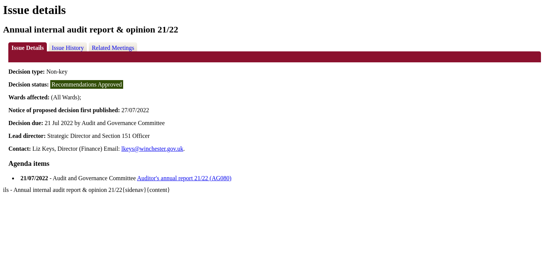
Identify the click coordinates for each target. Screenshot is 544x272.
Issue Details (27, 48)
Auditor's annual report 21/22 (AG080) (184, 178)
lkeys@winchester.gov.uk (152, 148)
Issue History (68, 48)
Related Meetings (113, 48)
